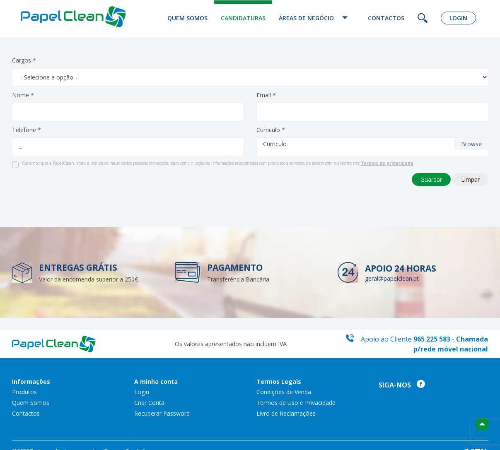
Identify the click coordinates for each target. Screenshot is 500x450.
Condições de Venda (283, 392)
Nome (23, 95)
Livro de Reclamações (286, 413)
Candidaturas (243, 18)
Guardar (431, 179)
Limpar (470, 179)
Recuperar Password (162, 413)
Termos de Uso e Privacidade (296, 403)
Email (266, 95)
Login (458, 18)
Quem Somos (187, 18)
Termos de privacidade (387, 163)
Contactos (386, 18)
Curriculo (270, 130)
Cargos (24, 60)
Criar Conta (149, 403)
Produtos (24, 392)
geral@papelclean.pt (392, 278)
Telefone (26, 130)
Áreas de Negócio (317, 18)
